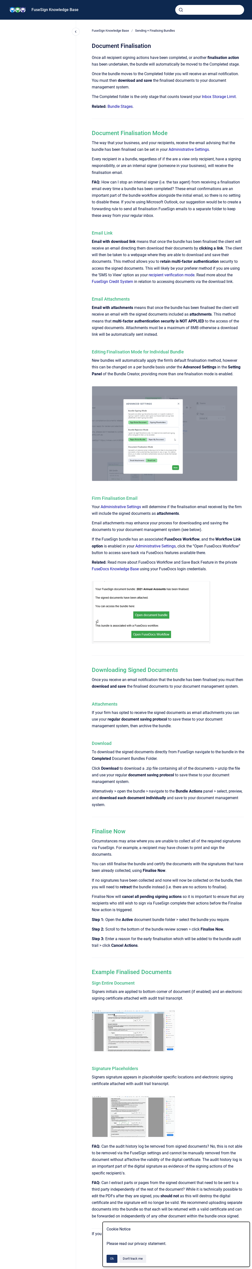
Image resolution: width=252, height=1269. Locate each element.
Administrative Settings (189, 149)
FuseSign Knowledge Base (55, 9)
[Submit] (181, 10)
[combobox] (209, 9)
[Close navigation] (76, 32)
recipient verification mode (171, 275)
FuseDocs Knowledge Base (116, 569)
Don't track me (133, 1258)
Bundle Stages (120, 106)
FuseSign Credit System (112, 281)
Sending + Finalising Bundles (155, 30)
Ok (112, 1258)
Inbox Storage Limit (219, 96)
